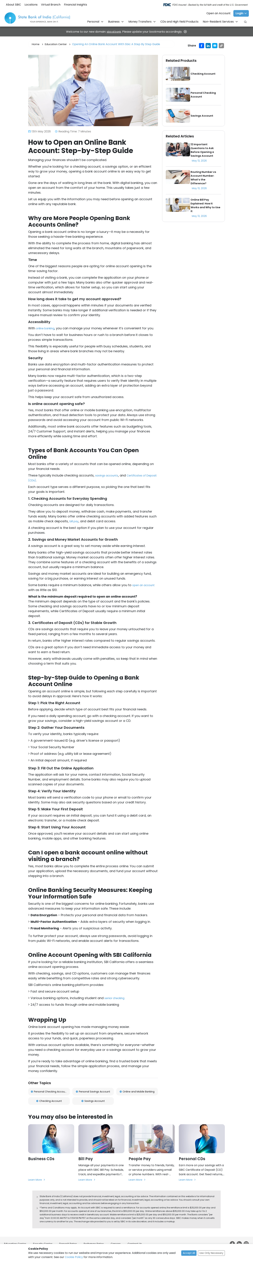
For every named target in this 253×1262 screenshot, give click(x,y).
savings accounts (109, 475)
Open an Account (218, 13)
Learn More (38, 1181)
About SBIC (13, 5)
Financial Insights (75, 5)
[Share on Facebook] (201, 45)
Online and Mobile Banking (137, 1092)
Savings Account (93, 1102)
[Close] (186, 31)
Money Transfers (140, 22)
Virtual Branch (50, 5)
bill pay (75, 521)
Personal (93, 22)
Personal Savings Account (93, 1092)
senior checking (116, 998)
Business (114, 22)
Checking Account (49, 1102)
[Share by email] (214, 45)
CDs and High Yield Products (179, 22)
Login (239, 13)
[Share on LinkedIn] (208, 45)
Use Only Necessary (211, 1253)
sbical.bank (113, 32)
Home (36, 44)
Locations (31, 5)
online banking (47, 328)
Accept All (189, 1253)
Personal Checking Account (49, 1092)
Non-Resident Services (218, 22)
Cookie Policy (74, 1257)
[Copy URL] (221, 45)
